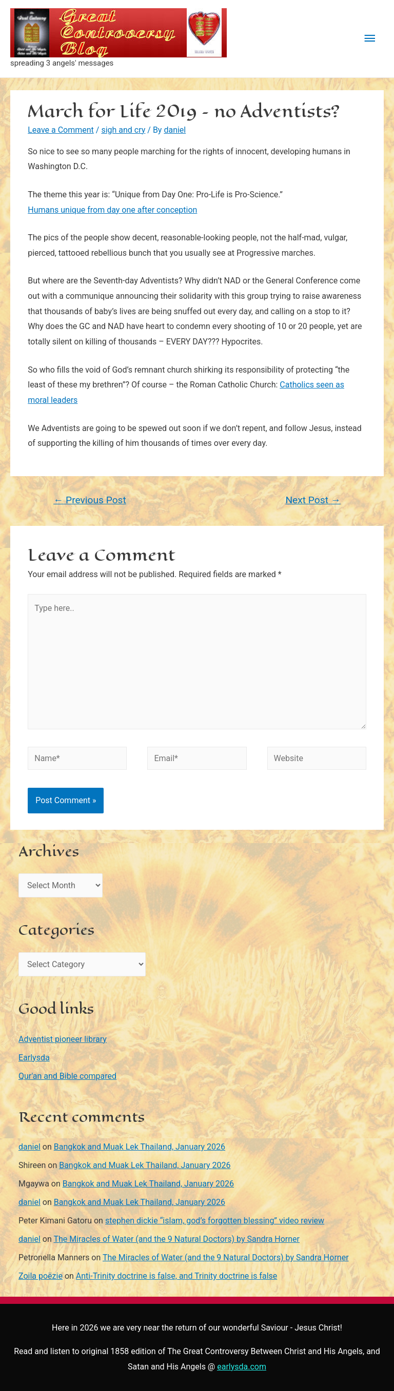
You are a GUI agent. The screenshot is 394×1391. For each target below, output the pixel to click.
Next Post (312, 500)
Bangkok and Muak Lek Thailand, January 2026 (139, 1147)
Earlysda (34, 1057)
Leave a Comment (61, 130)
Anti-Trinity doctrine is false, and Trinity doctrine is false (176, 1276)
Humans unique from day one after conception (112, 210)
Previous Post (89, 500)
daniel (29, 1147)
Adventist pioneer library (62, 1039)
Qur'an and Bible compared (67, 1076)
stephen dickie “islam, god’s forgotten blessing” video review (214, 1220)
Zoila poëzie (40, 1276)
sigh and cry (123, 130)
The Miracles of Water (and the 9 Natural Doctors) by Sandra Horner (176, 1239)
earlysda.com (241, 1367)
